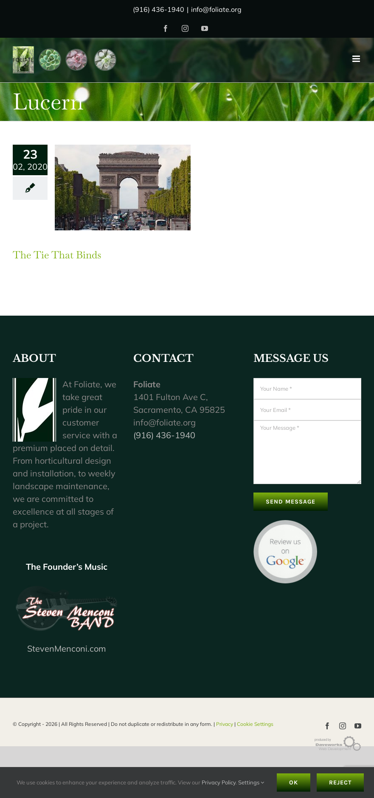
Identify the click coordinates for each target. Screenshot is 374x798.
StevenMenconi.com (66, 648)
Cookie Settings (255, 724)
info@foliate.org (216, 9)
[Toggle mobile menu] (356, 58)
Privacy (224, 724)
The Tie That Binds (57, 254)
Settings (251, 782)
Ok (293, 782)
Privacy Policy (219, 782)
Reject (340, 782)
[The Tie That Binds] (123, 187)
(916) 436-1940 (164, 435)
